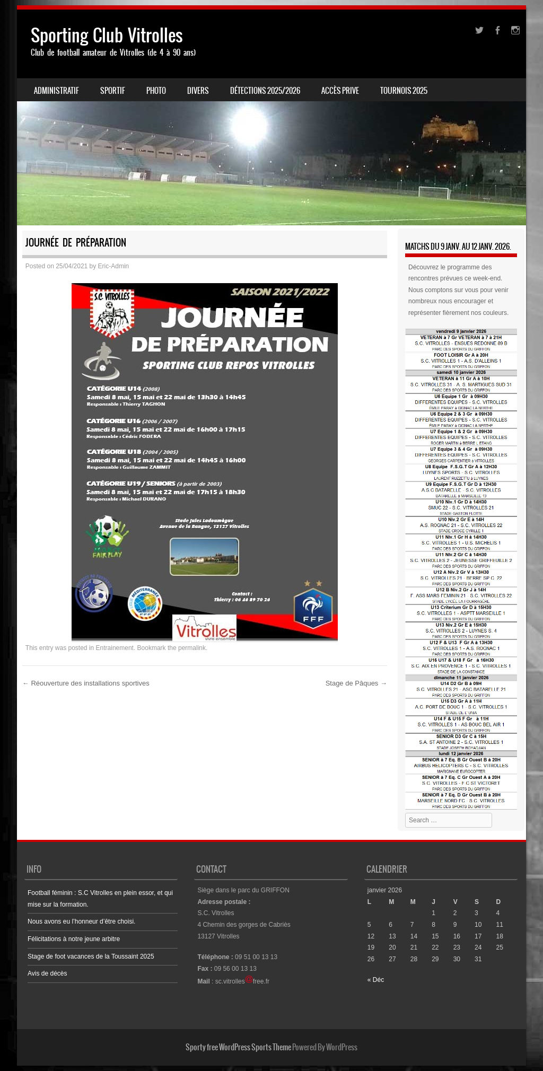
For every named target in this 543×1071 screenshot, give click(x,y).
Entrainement (115, 648)
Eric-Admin (113, 266)
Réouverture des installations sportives (86, 683)
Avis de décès (47, 973)
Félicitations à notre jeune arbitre (74, 939)
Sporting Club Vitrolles (107, 35)
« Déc (375, 980)
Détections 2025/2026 (265, 90)
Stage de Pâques (356, 683)
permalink (192, 648)
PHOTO (156, 90)
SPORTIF (112, 90)
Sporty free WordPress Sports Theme (238, 1047)
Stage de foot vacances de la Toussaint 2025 (91, 956)
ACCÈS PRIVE (340, 90)
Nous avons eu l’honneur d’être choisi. (81, 921)
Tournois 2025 (403, 90)
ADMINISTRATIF (56, 90)
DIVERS (198, 90)
